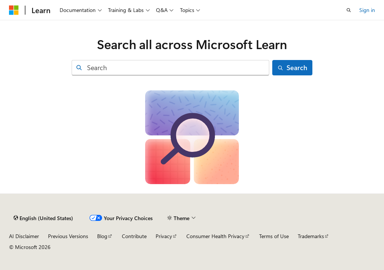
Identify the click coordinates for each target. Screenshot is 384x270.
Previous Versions (68, 236)
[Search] (292, 67)
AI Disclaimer (24, 236)
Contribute (134, 236)
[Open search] (348, 10)
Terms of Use (274, 236)
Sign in (367, 10)
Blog (102, 236)
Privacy (164, 236)
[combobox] (170, 67)
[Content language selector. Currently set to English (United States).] (43, 218)
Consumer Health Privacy (215, 236)
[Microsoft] (14, 10)
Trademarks (311, 236)
